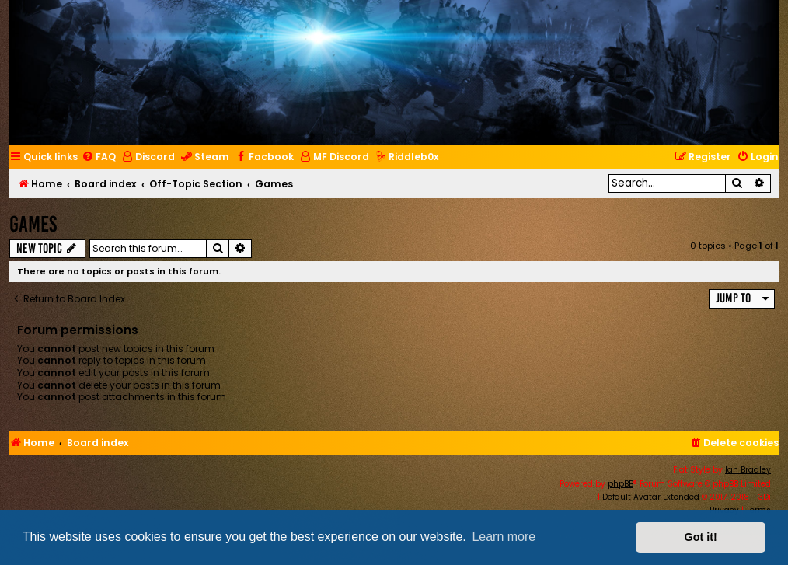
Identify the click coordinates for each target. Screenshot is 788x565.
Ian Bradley (748, 470)
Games (33, 224)
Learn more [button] (503, 536)
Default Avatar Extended (650, 497)
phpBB (620, 484)
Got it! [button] (701, 537)
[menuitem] (99, 157)
